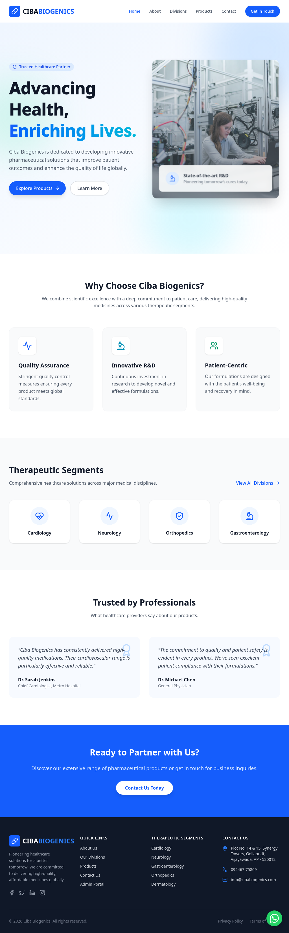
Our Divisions (92, 857)
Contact (229, 11)
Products (204, 11)
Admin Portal (92, 884)
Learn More (89, 189)
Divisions (178, 11)
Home (134, 11)
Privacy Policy (230, 921)
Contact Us (90, 875)
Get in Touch (262, 11)
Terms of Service (264, 921)
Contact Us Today (144, 788)
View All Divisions (258, 483)
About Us (88, 848)
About (155, 11)
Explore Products (38, 189)
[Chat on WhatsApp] (274, 918)
